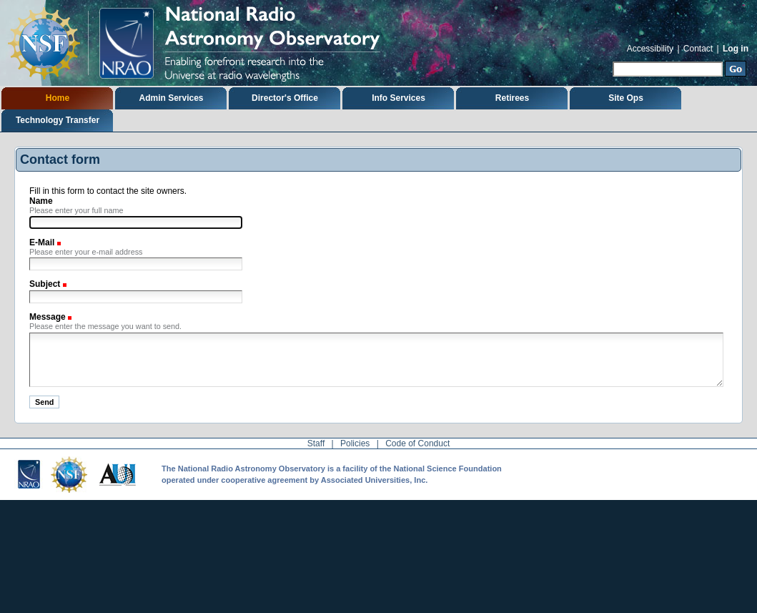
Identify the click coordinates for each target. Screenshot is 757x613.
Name (41, 201)
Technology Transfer (57, 120)
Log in (735, 49)
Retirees (512, 98)
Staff (316, 443)
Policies (355, 443)
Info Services (398, 98)
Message (48, 317)
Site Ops (625, 98)
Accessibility (650, 49)
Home (57, 98)
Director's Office (285, 98)
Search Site (612, 59)
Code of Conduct (417, 443)
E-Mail (43, 242)
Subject (46, 284)
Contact (698, 49)
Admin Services (171, 98)
